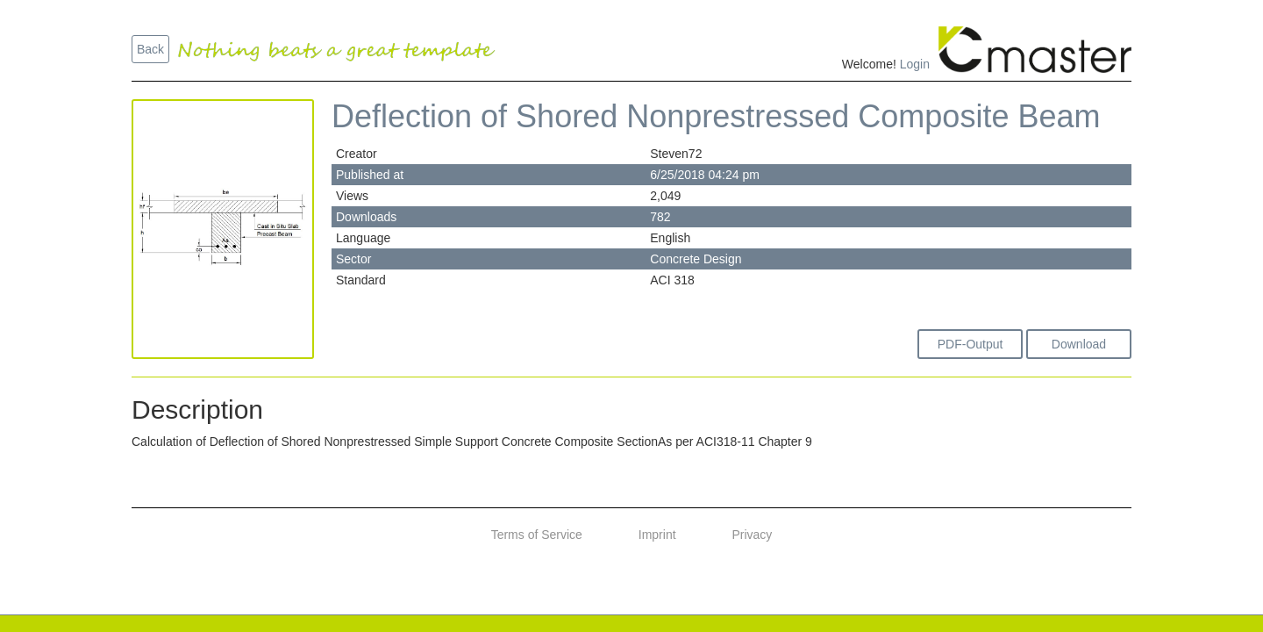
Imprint (657, 535)
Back (150, 49)
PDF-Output (970, 344)
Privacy (751, 535)
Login (915, 64)
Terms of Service (536, 535)
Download (1079, 344)
